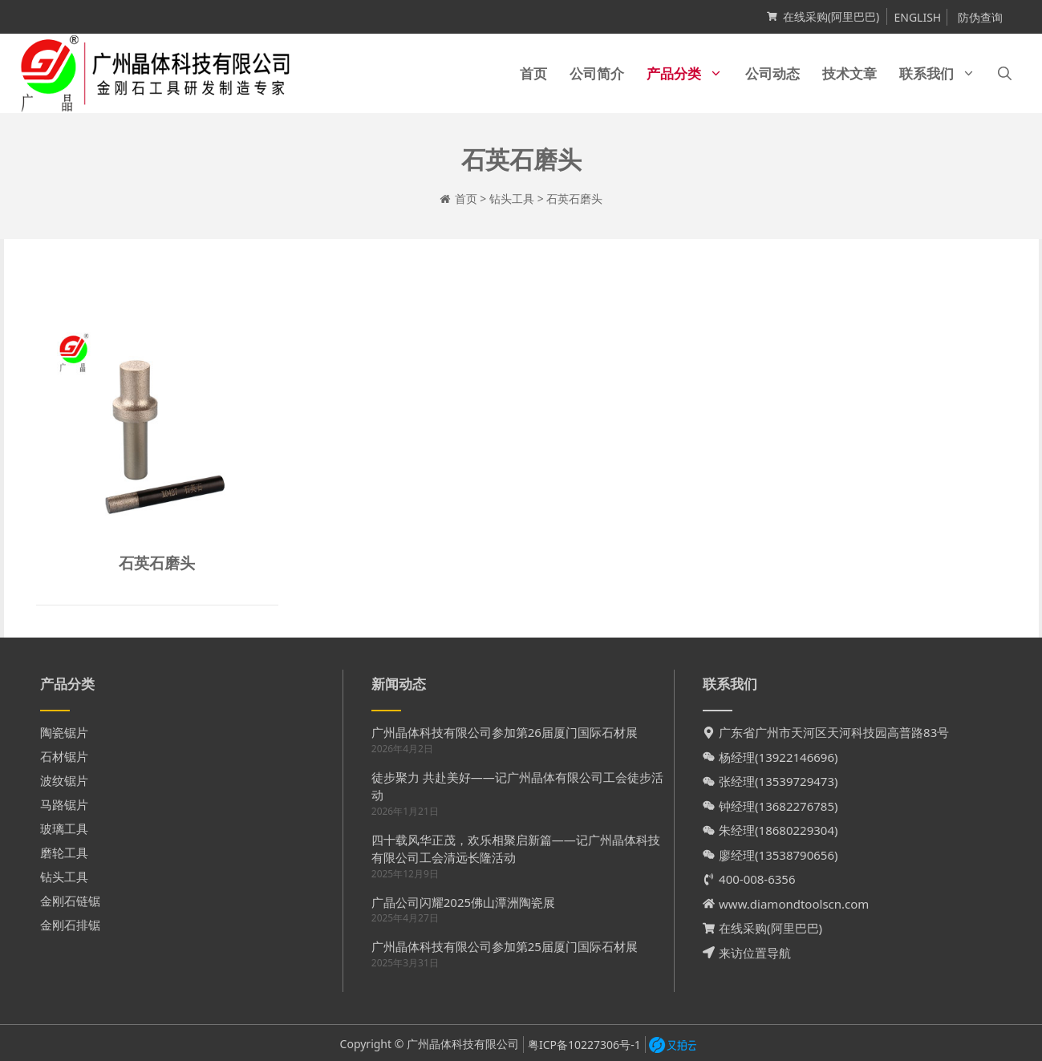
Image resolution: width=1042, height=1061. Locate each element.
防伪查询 (980, 17)
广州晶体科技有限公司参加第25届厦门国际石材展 (504, 946)
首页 (533, 73)
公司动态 (772, 73)
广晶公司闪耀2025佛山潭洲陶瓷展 (463, 902)
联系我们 (943, 73)
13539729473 (796, 781)
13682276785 (796, 806)
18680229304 (796, 830)
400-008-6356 (757, 879)
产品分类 (690, 73)
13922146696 (796, 757)
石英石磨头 (157, 563)
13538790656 (796, 855)
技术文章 (849, 73)
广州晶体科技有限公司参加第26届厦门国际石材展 (504, 732)
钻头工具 (511, 198)
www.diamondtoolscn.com (794, 904)
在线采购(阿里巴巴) (831, 16)
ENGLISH (917, 17)
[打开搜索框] (1005, 73)
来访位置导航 (755, 953)
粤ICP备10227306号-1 (584, 1044)
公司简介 (597, 73)
